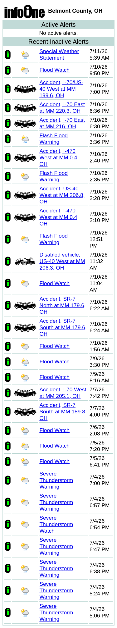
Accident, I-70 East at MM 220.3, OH (62, 107)
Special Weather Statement (59, 54)
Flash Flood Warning (53, 138)
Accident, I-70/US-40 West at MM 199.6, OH (61, 88)
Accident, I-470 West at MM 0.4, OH (59, 157)
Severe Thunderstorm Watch (56, 524)
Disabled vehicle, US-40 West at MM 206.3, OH (62, 261)
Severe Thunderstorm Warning (56, 480)
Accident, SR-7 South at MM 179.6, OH (62, 327)
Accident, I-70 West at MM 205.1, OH (62, 392)
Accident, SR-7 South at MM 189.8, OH (62, 411)
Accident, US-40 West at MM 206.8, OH (62, 195)
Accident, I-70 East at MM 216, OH (62, 123)
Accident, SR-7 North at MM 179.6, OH (62, 305)
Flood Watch (54, 70)
